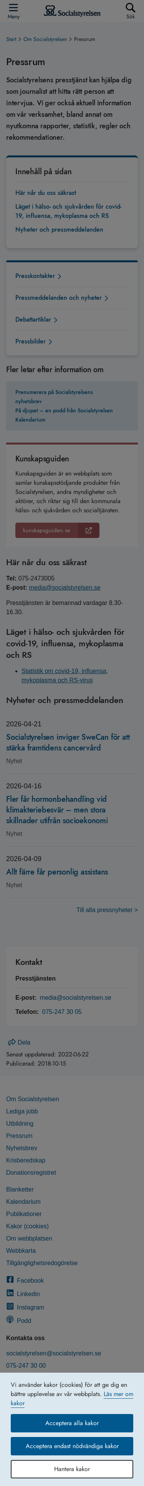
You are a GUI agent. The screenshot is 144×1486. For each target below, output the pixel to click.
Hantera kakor (72, 1469)
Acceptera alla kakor (72, 1423)
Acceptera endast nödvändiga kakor (72, 1446)
